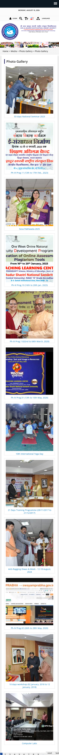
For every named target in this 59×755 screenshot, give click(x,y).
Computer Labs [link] (29, 743)
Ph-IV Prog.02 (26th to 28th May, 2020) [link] (29, 628)
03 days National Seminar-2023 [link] (29, 116)
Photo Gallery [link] (25, 51)
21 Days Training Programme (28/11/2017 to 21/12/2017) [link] (29, 511)
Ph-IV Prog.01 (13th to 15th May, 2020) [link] (29, 397)
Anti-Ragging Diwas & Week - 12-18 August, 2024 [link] (29, 570)
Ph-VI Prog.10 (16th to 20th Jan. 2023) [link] (29, 285)
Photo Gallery (17, 61)
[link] (21, 18)
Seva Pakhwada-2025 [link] (29, 229)
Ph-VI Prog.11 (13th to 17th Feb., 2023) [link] (29, 172)
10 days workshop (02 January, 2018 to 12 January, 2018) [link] (29, 685)
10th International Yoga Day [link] (29, 453)
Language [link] (46, 18)
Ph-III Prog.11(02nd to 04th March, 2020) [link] (29, 341)
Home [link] (5, 51)
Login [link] (15, 18)
